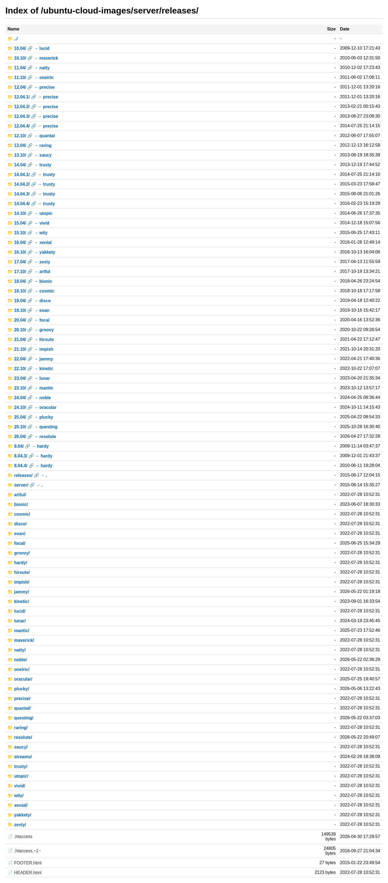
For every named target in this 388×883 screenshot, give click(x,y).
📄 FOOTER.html (24, 863)
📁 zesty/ (17, 824)
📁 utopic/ (18, 776)
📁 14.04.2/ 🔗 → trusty (31, 184)
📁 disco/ (17, 524)
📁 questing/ (20, 718)
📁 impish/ (18, 582)
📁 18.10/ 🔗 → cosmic (31, 291)
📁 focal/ (16, 543)
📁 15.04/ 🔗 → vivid (28, 223)
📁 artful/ (17, 494)
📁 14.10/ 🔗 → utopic (30, 213)
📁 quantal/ (19, 708)
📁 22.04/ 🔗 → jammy (30, 359)
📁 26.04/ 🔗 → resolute (32, 436)
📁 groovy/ (19, 553)
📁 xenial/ (17, 805)
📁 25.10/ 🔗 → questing (32, 427)
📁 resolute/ (20, 737)
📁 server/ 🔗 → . (25, 485)
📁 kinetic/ (18, 601)
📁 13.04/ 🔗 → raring (30, 145)
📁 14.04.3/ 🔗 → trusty (31, 194)
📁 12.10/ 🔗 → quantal (31, 135)
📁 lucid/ (16, 611)
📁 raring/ (17, 727)
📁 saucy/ (17, 747)
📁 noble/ (17, 659)
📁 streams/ (20, 756)
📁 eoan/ (16, 533)
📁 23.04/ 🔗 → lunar (29, 378)
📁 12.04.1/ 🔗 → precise (33, 97)
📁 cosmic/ (19, 514)
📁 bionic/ (18, 504)
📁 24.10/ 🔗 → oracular (32, 407)
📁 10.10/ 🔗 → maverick (33, 58)
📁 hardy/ (17, 562)
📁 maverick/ (21, 640)
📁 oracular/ (20, 679)
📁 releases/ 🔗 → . (27, 475)
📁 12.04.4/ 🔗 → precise (33, 126)
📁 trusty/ (17, 766)
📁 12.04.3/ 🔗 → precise (33, 116)
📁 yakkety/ (19, 815)
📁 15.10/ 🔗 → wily (28, 232)
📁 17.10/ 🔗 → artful (29, 271)
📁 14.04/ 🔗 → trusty (29, 165)
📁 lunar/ (17, 621)
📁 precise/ (19, 698)
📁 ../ (13, 38)
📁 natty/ (17, 650)
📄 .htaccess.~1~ (24, 850)
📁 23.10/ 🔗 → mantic (30, 388)
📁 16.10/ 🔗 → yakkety (31, 252)
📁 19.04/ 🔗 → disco (29, 300)
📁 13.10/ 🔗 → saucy (30, 155)
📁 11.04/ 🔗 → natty (29, 67)
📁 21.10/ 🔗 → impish (30, 349)
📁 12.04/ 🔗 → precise (31, 87)
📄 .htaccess (20, 836)
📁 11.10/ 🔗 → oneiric (31, 77)
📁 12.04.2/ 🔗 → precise (33, 106)
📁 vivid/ (16, 786)
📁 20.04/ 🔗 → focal (29, 320)
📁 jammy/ (18, 591)
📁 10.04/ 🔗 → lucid (29, 48)
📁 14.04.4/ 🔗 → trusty (31, 203)
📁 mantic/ (18, 630)
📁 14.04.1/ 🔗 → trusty (31, 174)
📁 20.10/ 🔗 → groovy (31, 329)
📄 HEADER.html (24, 872)
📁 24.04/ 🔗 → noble (29, 397)
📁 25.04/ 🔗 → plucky (30, 417)
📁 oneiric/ (18, 669)
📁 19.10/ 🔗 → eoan (29, 310)
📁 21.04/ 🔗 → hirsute (31, 339)
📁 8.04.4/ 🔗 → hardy (30, 465)
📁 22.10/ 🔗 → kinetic (30, 368)
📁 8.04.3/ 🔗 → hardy (30, 456)
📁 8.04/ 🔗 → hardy (28, 446)
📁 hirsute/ (19, 572)
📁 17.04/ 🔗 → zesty (29, 262)
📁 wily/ (15, 795)
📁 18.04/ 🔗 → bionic (30, 281)
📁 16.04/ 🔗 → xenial (30, 242)
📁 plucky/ (18, 689)
